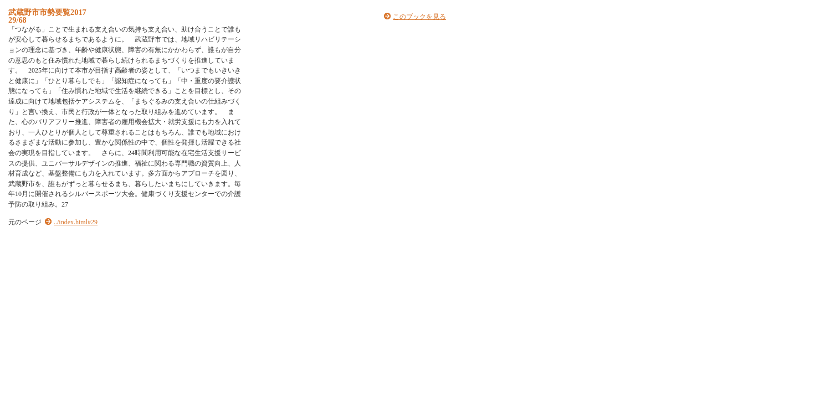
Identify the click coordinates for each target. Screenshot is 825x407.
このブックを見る (419, 16)
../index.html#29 (76, 222)
